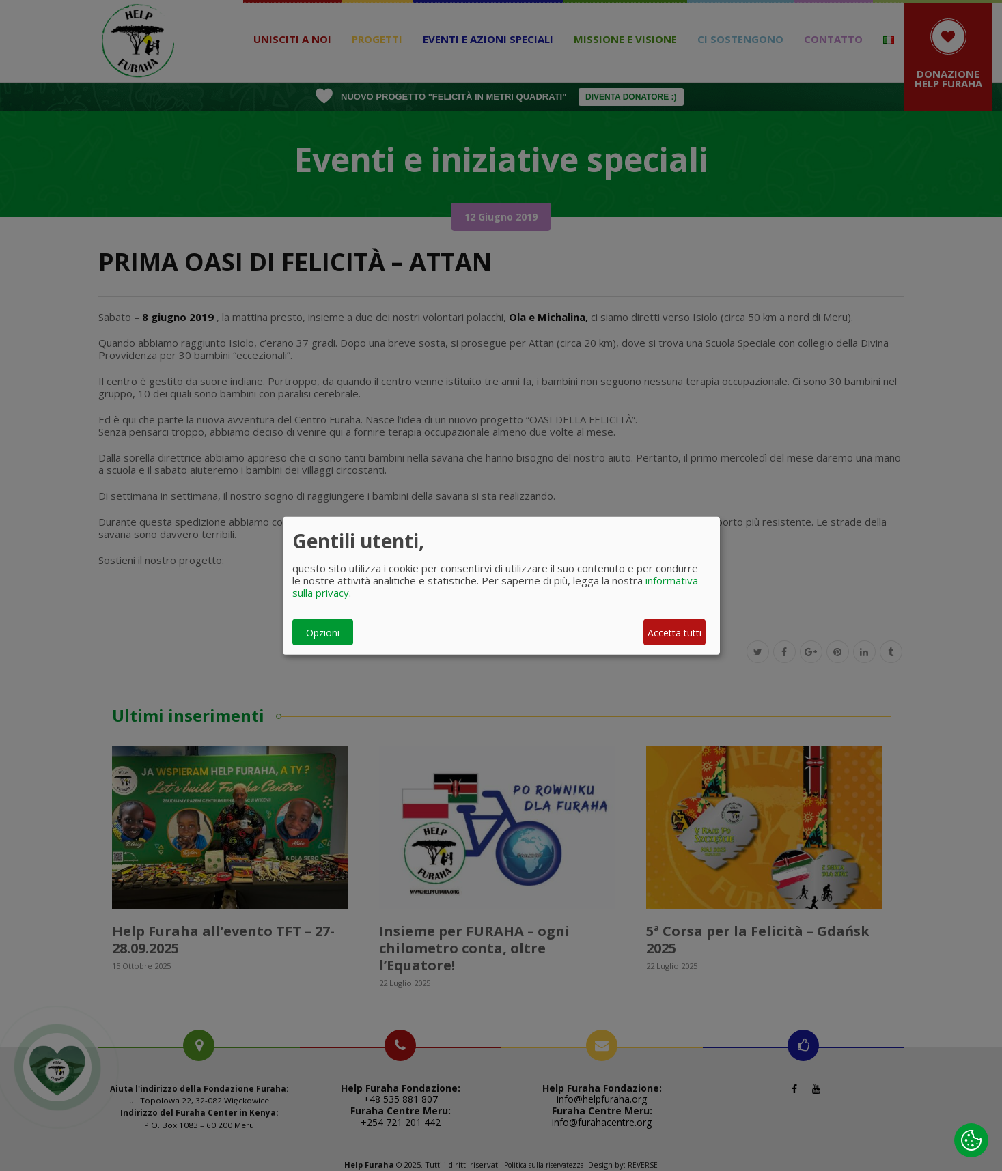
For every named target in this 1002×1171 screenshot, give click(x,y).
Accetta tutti (674, 631)
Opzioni (322, 631)
